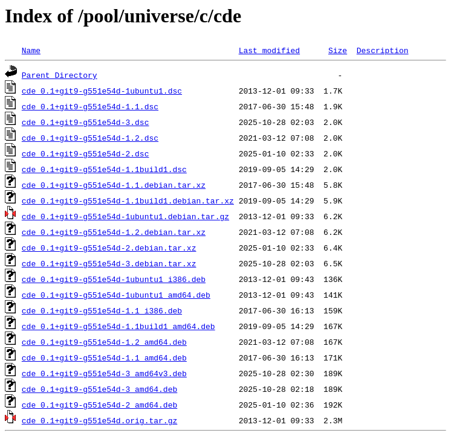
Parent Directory (59, 74)
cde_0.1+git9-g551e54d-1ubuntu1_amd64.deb (116, 294)
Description (383, 50)
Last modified (269, 50)
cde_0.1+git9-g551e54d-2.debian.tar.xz (109, 247)
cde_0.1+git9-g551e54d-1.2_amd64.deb (104, 341)
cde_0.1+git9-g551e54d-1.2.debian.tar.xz (114, 231)
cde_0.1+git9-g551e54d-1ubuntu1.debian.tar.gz (125, 216)
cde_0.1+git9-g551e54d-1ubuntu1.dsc (102, 90)
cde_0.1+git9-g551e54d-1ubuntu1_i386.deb (114, 279)
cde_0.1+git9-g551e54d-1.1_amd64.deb (104, 357)
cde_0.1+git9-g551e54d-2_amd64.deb (99, 404)
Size (337, 50)
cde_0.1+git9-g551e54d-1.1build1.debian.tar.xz (128, 200)
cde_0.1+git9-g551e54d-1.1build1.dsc (104, 169)
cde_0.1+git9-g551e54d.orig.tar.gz (99, 420)
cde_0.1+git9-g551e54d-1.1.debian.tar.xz (114, 184)
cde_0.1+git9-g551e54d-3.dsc (85, 122)
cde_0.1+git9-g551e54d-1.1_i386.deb (102, 310)
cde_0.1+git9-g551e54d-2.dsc (85, 153)
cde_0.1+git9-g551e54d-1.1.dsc (90, 106)
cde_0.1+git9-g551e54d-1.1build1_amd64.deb (118, 326)
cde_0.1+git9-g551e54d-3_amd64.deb (99, 388)
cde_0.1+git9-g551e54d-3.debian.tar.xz (109, 263)
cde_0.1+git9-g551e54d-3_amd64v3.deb (104, 373)
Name (31, 50)
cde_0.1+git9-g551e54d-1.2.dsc (90, 137)
